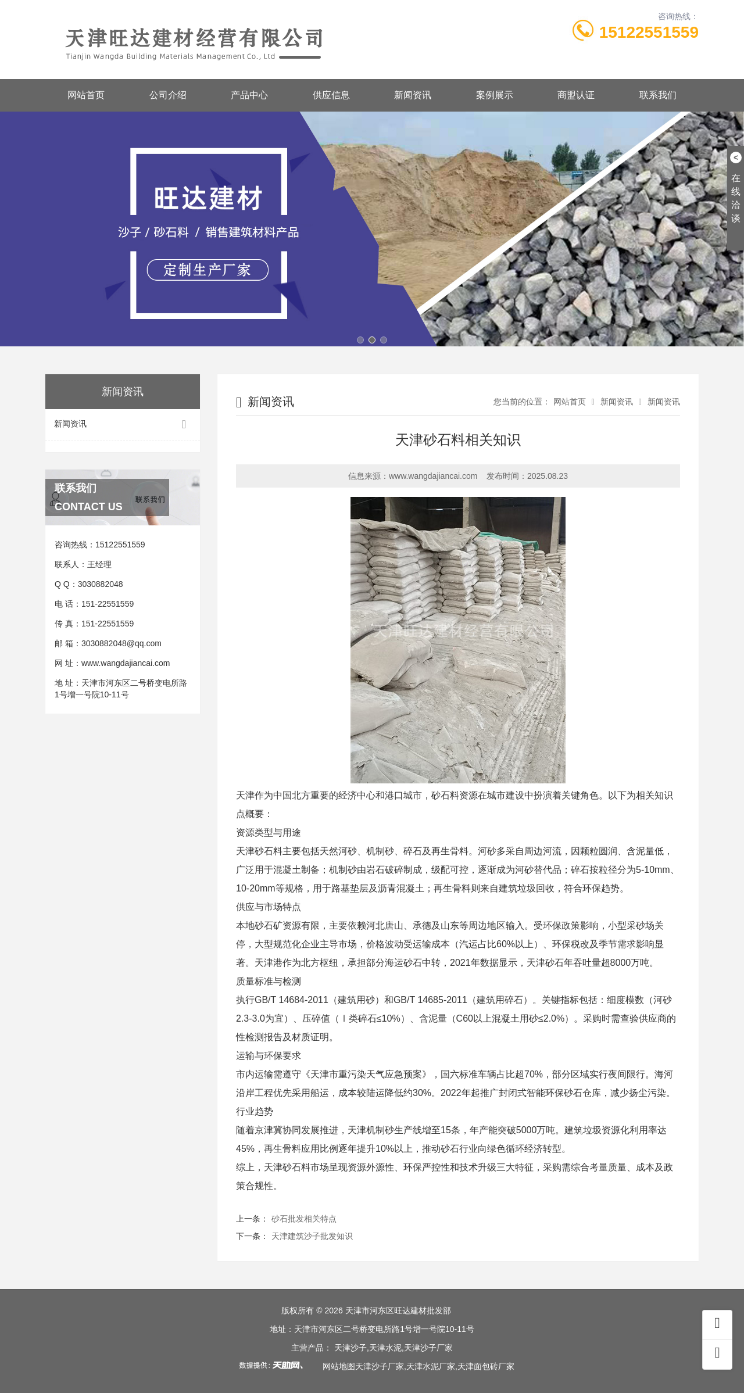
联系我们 (658, 95)
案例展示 (494, 95)
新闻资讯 (412, 95)
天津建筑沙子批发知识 (312, 1236)
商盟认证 (576, 95)
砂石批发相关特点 (304, 1218)
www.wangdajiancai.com (125, 663)
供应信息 (331, 95)
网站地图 (339, 1366)
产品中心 (249, 95)
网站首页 (86, 95)
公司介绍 (168, 95)
